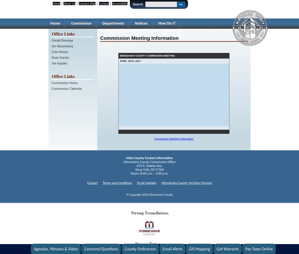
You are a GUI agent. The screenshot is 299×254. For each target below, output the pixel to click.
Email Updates (147, 183)
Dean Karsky (60, 57)
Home (56, 3)
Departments (113, 23)
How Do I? (167, 23)
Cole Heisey (59, 52)
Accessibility (120, 3)
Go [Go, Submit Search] (181, 4)
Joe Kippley (59, 63)
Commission (81, 23)
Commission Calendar (66, 88)
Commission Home (64, 83)
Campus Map (87, 3)
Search (138, 4)
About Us (69, 3)
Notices (141, 23)
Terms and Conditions (117, 183)
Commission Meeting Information (174, 138)
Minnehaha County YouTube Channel (187, 183)
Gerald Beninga (62, 40)
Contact (104, 3)
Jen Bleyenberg (62, 46)
